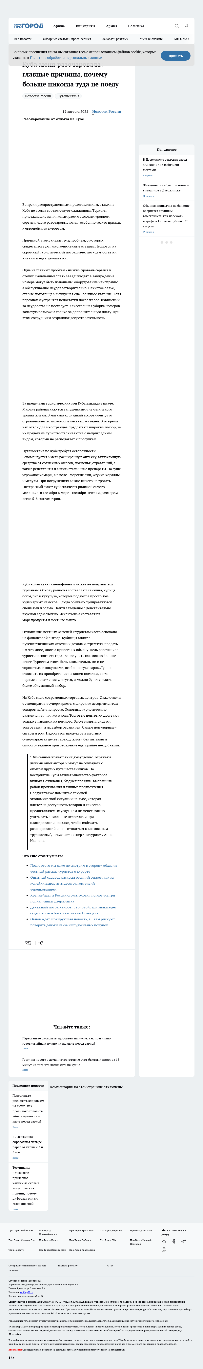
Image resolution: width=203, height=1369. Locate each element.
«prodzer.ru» (35, 1280)
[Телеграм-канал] (184, 1241)
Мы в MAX (181, 39)
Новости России (38, 96)
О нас (110, 1265)
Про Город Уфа (108, 1240)
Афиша (59, 26)
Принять (176, 56)
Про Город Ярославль (81, 1230)
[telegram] (42, 943)
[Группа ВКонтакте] (164, 1241)
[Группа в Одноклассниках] (174, 1241)
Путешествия (68, 96)
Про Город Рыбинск (80, 1240)
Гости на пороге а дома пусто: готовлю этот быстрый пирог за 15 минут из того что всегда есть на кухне (71, 1065)
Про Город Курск (48, 1240)
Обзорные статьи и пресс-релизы (67, 39)
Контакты (14, 1270)
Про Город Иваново (141, 1230)
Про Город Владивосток (52, 1249)
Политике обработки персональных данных (66, 57)
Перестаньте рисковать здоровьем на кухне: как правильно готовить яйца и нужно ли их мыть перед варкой (71, 1043)
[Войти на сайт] (187, 26)
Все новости (22, 39)
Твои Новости (16, 1249)
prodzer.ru (133, 1305)
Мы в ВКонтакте (151, 39)
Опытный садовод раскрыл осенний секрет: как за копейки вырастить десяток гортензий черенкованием (72, 883)
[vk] (28, 943)
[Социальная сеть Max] (164, 1249)
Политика (136, 26)
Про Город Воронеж (111, 1230)
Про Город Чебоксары (21, 1230)
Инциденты (85, 26)
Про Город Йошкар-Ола (22, 1240)
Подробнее (15, 1334)
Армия (111, 26)
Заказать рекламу (115, 39)
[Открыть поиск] (177, 26)
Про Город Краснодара (82, 1249)
